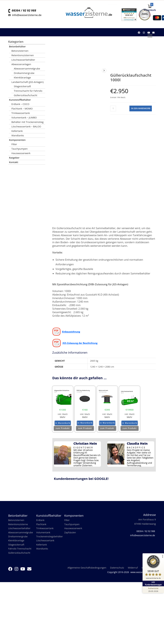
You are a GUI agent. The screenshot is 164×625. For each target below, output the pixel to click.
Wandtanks (17, 135)
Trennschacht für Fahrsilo (28, 90)
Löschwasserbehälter (23, 59)
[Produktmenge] (113, 108)
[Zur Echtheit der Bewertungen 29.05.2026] (152, 589)
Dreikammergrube (24, 73)
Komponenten (17, 139)
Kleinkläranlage (22, 77)
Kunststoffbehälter (20, 99)
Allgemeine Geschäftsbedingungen (87, 571)
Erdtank (40, 521)
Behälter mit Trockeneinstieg (27, 122)
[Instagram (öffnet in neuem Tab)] (143, 33)
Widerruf (133, 571)
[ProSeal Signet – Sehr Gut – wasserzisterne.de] (152, 570)
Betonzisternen (19, 50)
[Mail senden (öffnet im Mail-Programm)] (153, 33)
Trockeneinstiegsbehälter (50, 539)
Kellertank (17, 130)
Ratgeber (14, 157)
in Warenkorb (62, 424)
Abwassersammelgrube (27, 68)
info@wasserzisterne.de (26, 21)
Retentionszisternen (22, 55)
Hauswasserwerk (20, 153)
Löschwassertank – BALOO (26, 126)
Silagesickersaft (22, 86)
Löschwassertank (45, 543)
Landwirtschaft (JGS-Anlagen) (27, 82)
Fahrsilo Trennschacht (20, 551)
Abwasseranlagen (21, 64)
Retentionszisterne (18, 526)
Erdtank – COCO (20, 104)
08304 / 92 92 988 (24, 16)
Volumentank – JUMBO (24, 117)
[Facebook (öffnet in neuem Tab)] (139, 33)
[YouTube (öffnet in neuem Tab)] (148, 33)
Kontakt (13, 162)
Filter (14, 144)
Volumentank (43, 534)
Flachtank (41, 526)
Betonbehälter (17, 46)
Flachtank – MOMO (22, 108)
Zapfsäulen (70, 534)
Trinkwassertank (20, 113)
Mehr (63, 417)
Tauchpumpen (19, 148)
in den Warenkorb (140, 108)
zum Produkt (63, 429)
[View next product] (104, 70)
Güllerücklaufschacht (25, 95)
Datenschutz (117, 571)
